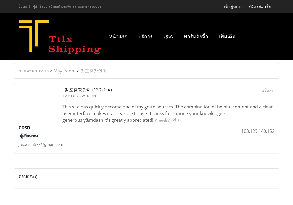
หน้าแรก (118, 36)
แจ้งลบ (268, 90)
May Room (65, 71)
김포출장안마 (93, 71)
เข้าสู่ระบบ (233, 6)
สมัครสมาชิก (259, 6)
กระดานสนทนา (34, 71)
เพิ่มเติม (227, 36)
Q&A (168, 36)
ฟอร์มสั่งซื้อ (196, 36)
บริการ (145, 36)
